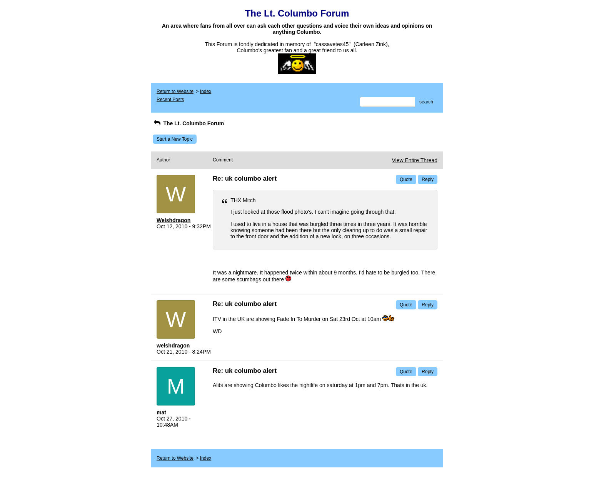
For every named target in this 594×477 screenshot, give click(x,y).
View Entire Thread (414, 160)
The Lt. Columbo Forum (188, 123)
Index (205, 91)
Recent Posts (170, 99)
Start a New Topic (175, 139)
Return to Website (175, 91)
